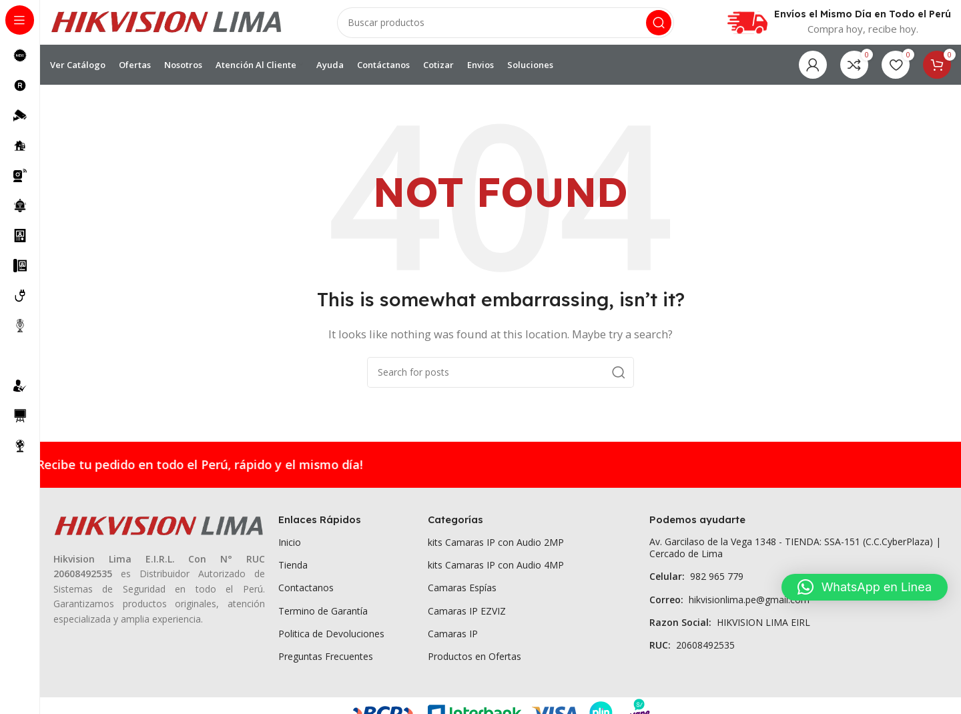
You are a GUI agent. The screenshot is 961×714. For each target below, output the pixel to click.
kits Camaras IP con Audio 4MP (496, 573)
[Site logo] (167, 25)
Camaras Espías (462, 596)
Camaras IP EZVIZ (467, 619)
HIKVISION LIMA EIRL (729, 631)
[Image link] (159, 534)
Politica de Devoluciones (331, 642)
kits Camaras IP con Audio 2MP (496, 551)
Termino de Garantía (323, 619)
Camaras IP (453, 642)
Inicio (289, 551)
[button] (864, 587)
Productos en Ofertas (474, 665)
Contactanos (306, 596)
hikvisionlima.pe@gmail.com (729, 607)
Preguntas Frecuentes (325, 665)
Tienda (293, 573)
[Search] (505, 26)
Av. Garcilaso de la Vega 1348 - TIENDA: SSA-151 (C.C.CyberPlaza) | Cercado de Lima (795, 556)
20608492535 (692, 653)
